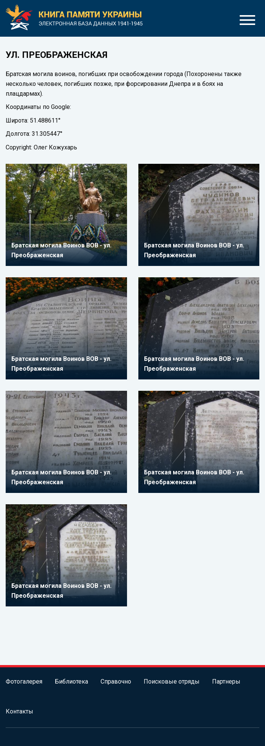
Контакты (19, 711)
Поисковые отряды (172, 681)
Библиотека (71, 681)
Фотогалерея (24, 681)
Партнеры (226, 681)
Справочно (116, 681)
